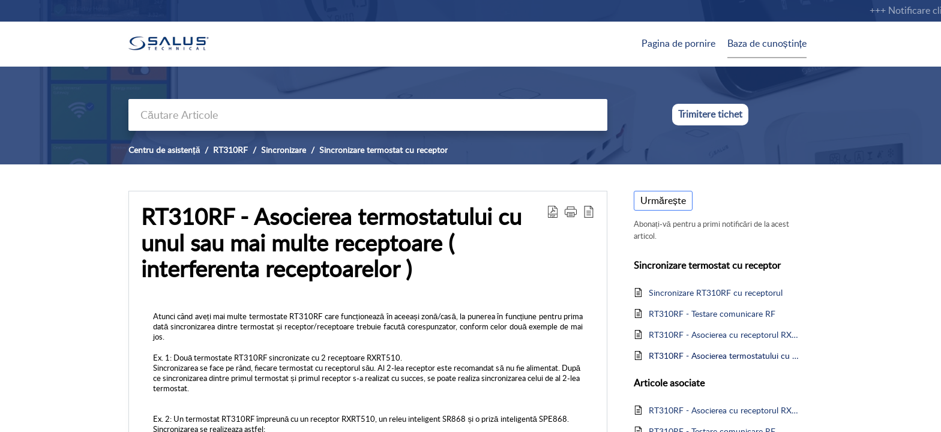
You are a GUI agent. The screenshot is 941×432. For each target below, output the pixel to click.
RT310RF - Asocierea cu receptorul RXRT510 (725, 334)
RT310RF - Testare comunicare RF (712, 313)
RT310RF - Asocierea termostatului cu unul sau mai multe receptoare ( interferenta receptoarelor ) (331, 242)
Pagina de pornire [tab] (678, 43)
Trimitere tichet (710, 114)
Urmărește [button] (663, 200)
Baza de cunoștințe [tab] (767, 43)
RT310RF (230, 149)
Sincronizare (283, 149)
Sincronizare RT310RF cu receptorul (716, 292)
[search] (367, 115)
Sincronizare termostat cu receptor (383, 149)
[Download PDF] (553, 211)
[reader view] (589, 211)
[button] (571, 211)
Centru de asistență (164, 149)
